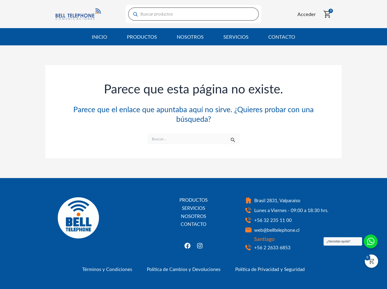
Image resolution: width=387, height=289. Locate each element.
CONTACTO (281, 36)
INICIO (99, 36)
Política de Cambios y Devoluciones (183, 269)
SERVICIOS (236, 36)
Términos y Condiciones (107, 269)
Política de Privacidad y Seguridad (270, 269)
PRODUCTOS (142, 36)
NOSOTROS (190, 36)
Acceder (306, 14)
